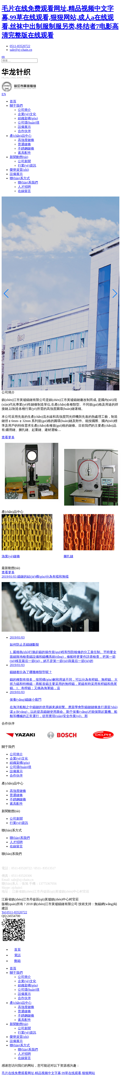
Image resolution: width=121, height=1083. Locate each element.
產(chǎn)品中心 (20, 135)
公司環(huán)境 (28, 122)
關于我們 (16, 105)
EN (4, 94)
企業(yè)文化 (27, 114)
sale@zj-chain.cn (21, 49)
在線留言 (24, 191)
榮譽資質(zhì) (19, 169)
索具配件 (24, 152)
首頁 (13, 101)
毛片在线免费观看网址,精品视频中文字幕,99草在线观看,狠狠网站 (48, 1074)
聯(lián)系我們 (28, 182)
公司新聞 (24, 161)
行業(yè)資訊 (27, 165)
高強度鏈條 (26, 140)
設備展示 (24, 127)
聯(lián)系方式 (20, 178)
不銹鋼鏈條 (26, 148)
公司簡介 (24, 110)
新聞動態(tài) (19, 157)
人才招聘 (24, 186)
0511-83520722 (20, 46)
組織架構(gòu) (28, 118)
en (3, 56)
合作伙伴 (24, 131)
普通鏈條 (24, 144)
